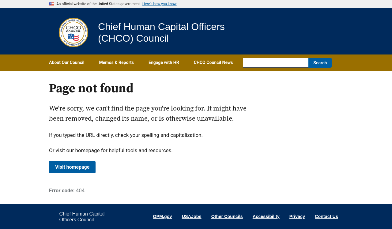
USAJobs (192, 216)
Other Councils (227, 216)
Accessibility (266, 216)
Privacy (297, 216)
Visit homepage (72, 167)
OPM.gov (162, 216)
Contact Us (326, 216)
